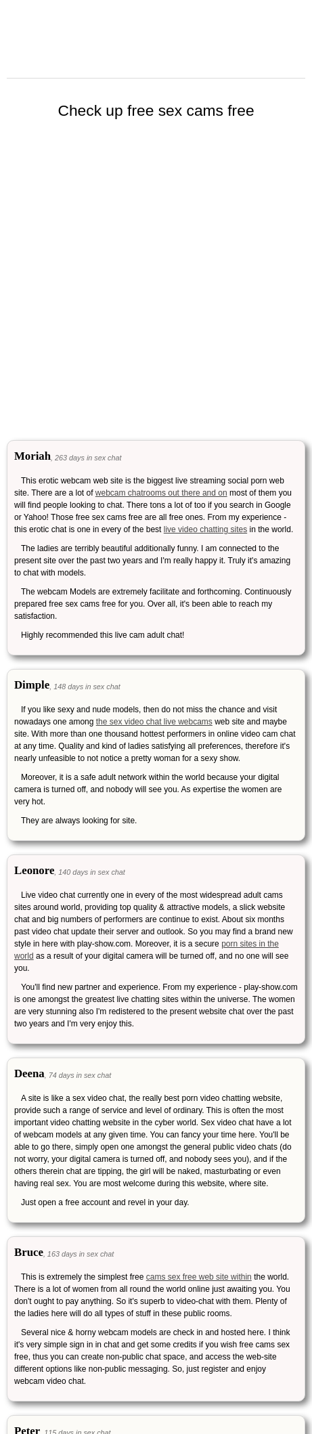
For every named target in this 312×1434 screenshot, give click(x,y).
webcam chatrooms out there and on (161, 493)
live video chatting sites (205, 529)
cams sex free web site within (199, 1277)
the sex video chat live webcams (154, 721)
